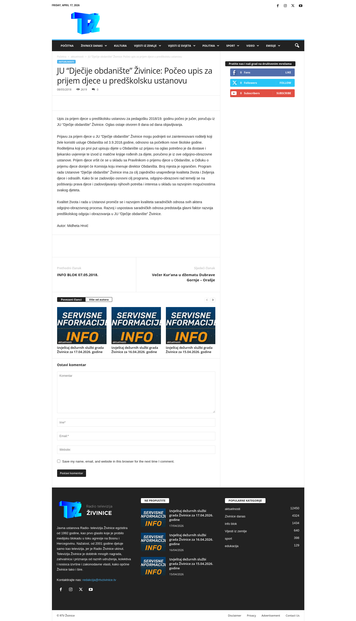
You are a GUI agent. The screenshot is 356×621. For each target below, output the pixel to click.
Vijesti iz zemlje (147, 45)
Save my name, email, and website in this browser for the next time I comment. (118, 461)
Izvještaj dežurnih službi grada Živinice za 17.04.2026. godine (80, 349)
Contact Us (293, 615)
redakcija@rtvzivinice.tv (99, 580)
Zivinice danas (235, 516)
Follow (285, 83)
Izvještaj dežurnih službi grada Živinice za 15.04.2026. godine (189, 349)
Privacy (251, 615)
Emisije (273, 45)
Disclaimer (234, 615)
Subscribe (283, 93)
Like (288, 72)
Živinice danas (94, 45)
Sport (232, 45)
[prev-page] (206, 299)
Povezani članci (71, 299)
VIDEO (252, 45)
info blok (231, 524)
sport (228, 538)
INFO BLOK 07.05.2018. (77, 274)
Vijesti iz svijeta (182, 45)
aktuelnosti (77, 56)
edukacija (232, 546)
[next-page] (212, 299)
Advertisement (271, 615)
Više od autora (99, 299)
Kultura (120, 45)
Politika (210, 45)
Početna (67, 45)
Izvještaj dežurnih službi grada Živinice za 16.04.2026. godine (134, 349)
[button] (296, 45)
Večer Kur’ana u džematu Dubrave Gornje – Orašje (183, 277)
